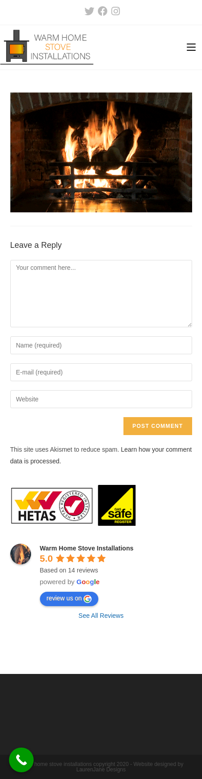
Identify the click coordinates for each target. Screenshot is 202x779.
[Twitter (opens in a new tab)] (89, 11)
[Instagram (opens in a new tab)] (115, 11)
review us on (69, 598)
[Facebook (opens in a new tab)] (103, 11)
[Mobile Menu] (191, 47)
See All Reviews (101, 615)
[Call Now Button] (21, 760)
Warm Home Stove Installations (87, 548)
